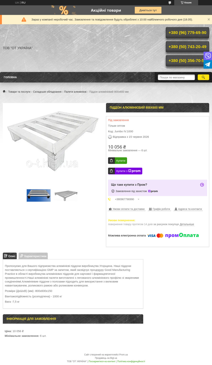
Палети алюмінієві (75, 91)
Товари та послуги (19, 91)
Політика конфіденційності (131, 361)
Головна (10, 77)
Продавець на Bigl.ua (106, 358)
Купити (120, 160)
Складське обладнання (47, 91)
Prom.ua (123, 354)
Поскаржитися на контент (102, 361)
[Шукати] (203, 77)
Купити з (128, 171)
